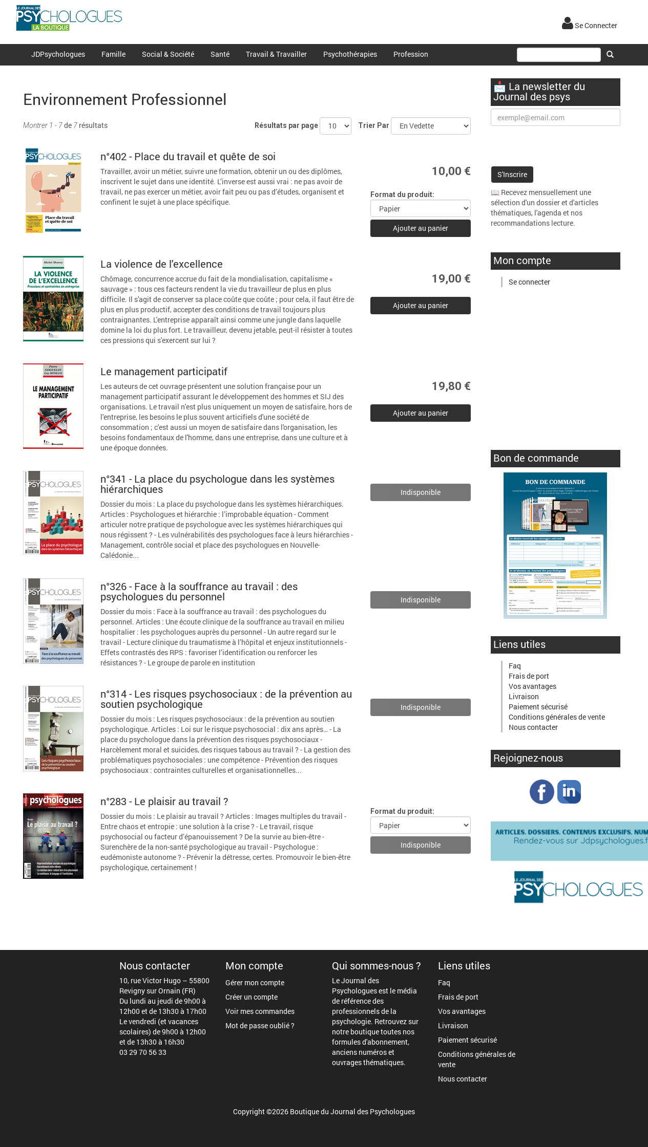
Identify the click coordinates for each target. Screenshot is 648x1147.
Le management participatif (163, 371)
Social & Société (168, 54)
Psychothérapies (350, 54)
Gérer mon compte (254, 982)
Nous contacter (533, 727)
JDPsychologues (58, 54)
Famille (113, 54)
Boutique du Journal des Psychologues (352, 1111)
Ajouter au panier (420, 228)
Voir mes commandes (260, 1011)
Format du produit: (402, 194)
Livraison (524, 696)
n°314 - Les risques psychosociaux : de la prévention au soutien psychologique (226, 698)
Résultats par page (286, 125)
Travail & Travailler (276, 54)
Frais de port (529, 676)
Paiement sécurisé (538, 706)
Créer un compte (251, 997)
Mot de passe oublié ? (260, 1025)
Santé (220, 54)
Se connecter (529, 282)
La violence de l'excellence (161, 263)
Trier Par (373, 125)
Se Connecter (589, 25)
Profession (410, 54)
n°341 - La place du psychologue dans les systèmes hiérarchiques (217, 483)
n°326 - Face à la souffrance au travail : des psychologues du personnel (199, 591)
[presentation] (568, 146)
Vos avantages (532, 686)
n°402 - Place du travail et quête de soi (188, 156)
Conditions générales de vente (557, 717)
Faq (515, 665)
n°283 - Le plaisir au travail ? (164, 801)
